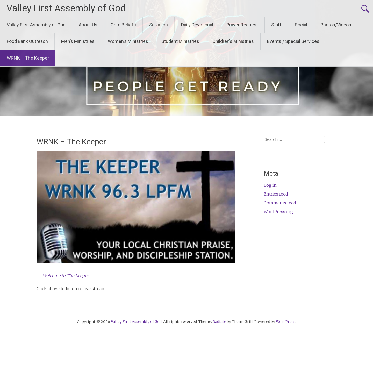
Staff (276, 24)
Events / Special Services (293, 41)
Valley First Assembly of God (66, 8)
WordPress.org (278, 211)
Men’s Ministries (78, 41)
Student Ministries (180, 41)
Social (301, 24)
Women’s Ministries (128, 41)
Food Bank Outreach (27, 41)
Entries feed (276, 194)
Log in (270, 185)
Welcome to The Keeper (65, 275)
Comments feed (280, 202)
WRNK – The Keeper (28, 58)
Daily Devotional (197, 24)
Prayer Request (242, 24)
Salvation (158, 24)
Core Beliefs (123, 24)
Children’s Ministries (233, 41)
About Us (88, 24)
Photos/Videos (335, 24)
